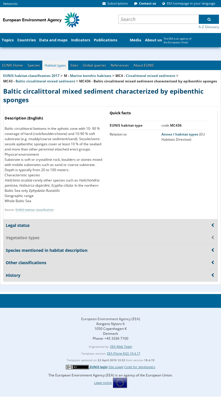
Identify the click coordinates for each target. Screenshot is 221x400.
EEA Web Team (121, 346)
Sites (74, 65)
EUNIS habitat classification (35, 210)
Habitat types (55, 65)
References (120, 65)
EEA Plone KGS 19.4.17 (123, 353)
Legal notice (103, 382)
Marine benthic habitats (90, 75)
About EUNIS (144, 65)
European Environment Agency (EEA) (110, 318)
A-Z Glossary (209, 26)
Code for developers (139, 367)
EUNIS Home (12, 65)
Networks (10, 3)
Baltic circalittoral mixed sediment (45, 81)
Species (34, 65)
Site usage (115, 367)
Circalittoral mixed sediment (150, 75)
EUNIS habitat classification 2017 (31, 75)
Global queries (94, 65)
